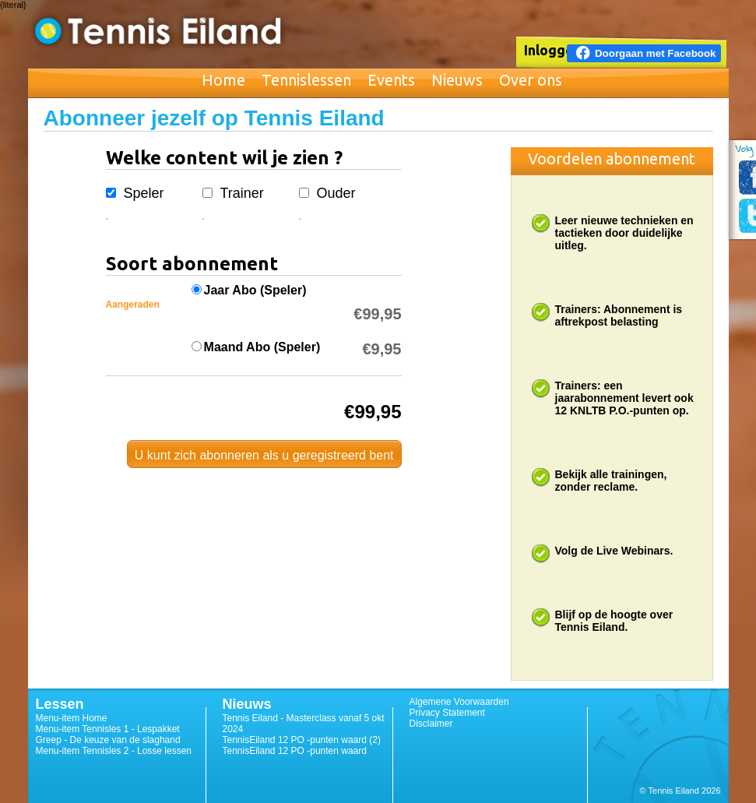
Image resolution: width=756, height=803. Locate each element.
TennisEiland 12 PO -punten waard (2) (302, 739)
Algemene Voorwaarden (459, 701)
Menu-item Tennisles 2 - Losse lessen (114, 750)
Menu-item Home (71, 718)
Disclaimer (431, 723)
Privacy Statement (447, 712)
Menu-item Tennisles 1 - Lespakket (108, 729)
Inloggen (553, 50)
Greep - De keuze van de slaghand (108, 739)
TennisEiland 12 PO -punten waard (295, 750)
